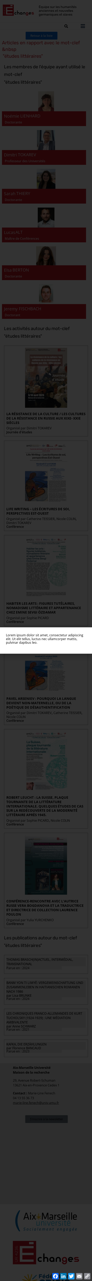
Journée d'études (19, 432)
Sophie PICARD (38, 618)
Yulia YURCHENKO (40, 920)
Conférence (15, 527)
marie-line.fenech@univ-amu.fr (36, 1103)
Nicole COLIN (66, 519)
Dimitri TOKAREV (39, 428)
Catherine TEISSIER (41, 519)
